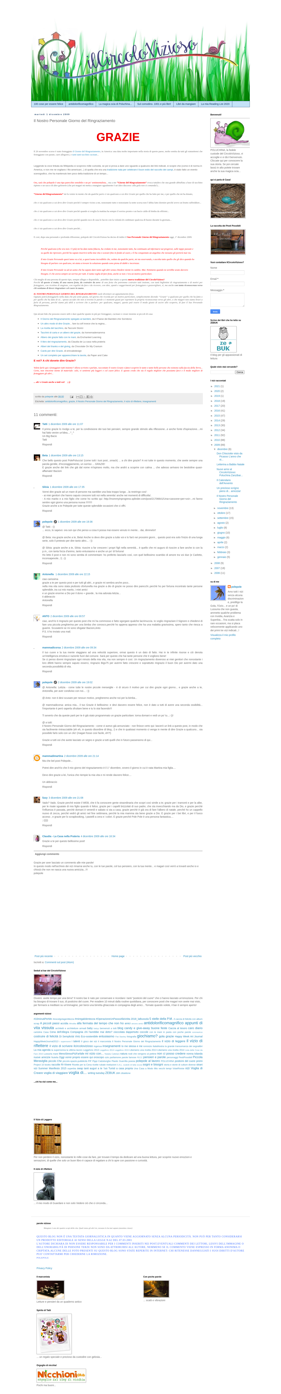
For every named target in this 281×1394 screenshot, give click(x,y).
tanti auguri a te (93, 1068)
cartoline (38, 1032)
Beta (45, 455)
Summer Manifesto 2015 (52, 1068)
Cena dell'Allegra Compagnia (66, 1032)
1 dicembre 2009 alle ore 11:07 (66, 424)
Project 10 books (42, 1065)
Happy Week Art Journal (189, 1036)
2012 (217, 430)
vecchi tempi (165, 1068)
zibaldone (125, 1073)
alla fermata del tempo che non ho (100, 1023)
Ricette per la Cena (82, 1065)
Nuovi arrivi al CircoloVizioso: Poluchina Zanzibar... (230, 472)
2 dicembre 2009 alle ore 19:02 (75, 682)
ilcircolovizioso (83, 1046)
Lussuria (48, 1054)
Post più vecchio (192, 956)
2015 (217, 415)
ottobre (221, 513)
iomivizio (147, 1046)
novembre (223, 508)
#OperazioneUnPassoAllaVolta (113, 1018)
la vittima (70, 1050)
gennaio (222, 557)
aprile (220, 542)
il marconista (104, 1041)
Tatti (44, 424)
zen (118, 1073)
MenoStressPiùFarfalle (71, 1053)
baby (90, 1028)
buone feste (159, 1028)
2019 (217, 395)
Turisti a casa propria (120, 1068)
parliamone (115, 1057)
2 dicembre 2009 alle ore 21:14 (81, 756)
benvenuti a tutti (108, 1028)
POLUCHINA (167, 1061)
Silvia (45, 487)
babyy (96, 1028)
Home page (117, 956)
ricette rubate (99, 1065)
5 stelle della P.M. (161, 1018)
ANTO (45, 616)
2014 (217, 420)
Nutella (54, 1057)
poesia (131, 1061)
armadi (82, 1028)
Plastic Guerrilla (120, 1061)
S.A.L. (120, 1065)
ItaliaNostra (158, 1046)
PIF (90, 1061)
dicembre (222, 449)
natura (123, 1053)
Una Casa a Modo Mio (146, 1068)
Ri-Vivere (66, 1064)
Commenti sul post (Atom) (59, 962)
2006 (217, 573)
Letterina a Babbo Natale (230, 464)
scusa (139, 1065)
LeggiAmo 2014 (107, 1050)
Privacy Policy (44, 1268)
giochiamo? (147, 1036)
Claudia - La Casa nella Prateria (61, 836)
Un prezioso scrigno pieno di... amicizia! (229, 490)
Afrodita (72, 1023)
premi (199, 1061)
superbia (71, 1068)
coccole (144, 1032)
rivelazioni (111, 1065)
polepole (47, 521)
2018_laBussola (140, 1018)
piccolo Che (55, 1061)
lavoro (79, 1050)
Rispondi (47, 444)
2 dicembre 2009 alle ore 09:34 (79, 647)
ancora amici (137, 1023)
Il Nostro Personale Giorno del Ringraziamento (99, 401)
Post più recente (44, 956)
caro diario (195, 1028)
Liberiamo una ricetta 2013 (143, 1050)
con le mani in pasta (160, 1032)
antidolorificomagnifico (80, 104)
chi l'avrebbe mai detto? (98, 1032)
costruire (39, 1036)
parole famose (129, 1057)
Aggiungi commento (47, 854)
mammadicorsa (51, 647)
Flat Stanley (120, 1037)
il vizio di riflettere (132, 401)
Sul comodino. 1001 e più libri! (154, 104)
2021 (217, 386)
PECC (139, 1057)
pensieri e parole (154, 1057)
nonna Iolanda (195, 1053)
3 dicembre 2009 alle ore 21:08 (66, 797)
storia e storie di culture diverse (180, 1065)
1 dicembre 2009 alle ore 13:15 (66, 455)
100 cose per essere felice (48, 104)
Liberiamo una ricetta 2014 (170, 1050)
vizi (187, 1068)
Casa (46, 1032)
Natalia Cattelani (112, 1054)
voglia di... (78, 1072)
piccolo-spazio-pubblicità (75, 1061)
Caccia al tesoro (177, 1028)
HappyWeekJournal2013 (46, 1041)
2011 (217, 435)
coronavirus (197, 1032)
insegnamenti (149, 401)
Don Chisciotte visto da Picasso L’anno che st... (229, 456)
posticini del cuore (185, 1061)
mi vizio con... (94, 1053)
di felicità (52, 1036)
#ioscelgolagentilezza (63, 1019)
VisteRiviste (178, 1068)
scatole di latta (129, 1065)
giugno (221, 532)
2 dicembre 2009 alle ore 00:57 (67, 616)
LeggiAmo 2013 (91, 1050)
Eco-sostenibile (89, 1036)
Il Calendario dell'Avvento (225, 482)
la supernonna (58, 1050)
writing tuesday (96, 1073)
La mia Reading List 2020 (215, 104)
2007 (217, 568)
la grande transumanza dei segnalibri (184, 1046)
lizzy (45, 797)
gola (162, 1036)
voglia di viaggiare (56, 1073)
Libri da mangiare (186, 104)
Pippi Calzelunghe (101, 1061)
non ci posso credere (171, 1053)
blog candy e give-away (134, 1028)
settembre (223, 518)
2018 (217, 400)
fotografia (131, 1036)
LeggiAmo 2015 (122, 1050)
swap (80, 1068)
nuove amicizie (42, 1057)
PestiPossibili (185, 1057)
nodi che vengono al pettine (142, 1054)
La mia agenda (42, 1049)
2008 (217, 563)
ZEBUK (110, 1073)
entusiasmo (106, 1036)
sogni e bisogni (153, 1064)
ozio (107, 1057)
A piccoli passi (49, 1023)
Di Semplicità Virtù (69, 1036)
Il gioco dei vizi (89, 1041)
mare (55, 1054)
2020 (217, 391)
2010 (217, 440)
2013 (217, 425)
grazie (72, 401)
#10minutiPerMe (43, 1018)
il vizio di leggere (173, 1041)
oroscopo (99, 1057)
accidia (64, 1023)
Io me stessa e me (132, 1046)
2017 (217, 405)
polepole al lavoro (148, 1061)
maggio (221, 537)
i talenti (76, 1041)
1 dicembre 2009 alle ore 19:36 (75, 521)
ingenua (98, 1046)
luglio (220, 527)
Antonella (48, 574)
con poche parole (182, 1032)
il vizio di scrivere (61, 1046)
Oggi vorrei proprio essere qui (76, 1057)
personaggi (172, 1057)
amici (128, 1023)
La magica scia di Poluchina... (115, 104)
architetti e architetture (66, 1028)
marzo (221, 547)
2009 (217, 444)
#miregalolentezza (85, 1018)
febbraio (222, 552)
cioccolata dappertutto (126, 1032)
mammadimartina (52, 756)
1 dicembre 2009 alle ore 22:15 (73, 574)
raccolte (55, 1064)
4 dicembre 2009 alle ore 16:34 (98, 836)
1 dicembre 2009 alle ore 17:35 (67, 487)
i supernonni (65, 1041)
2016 (217, 410)
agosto (221, 522)
